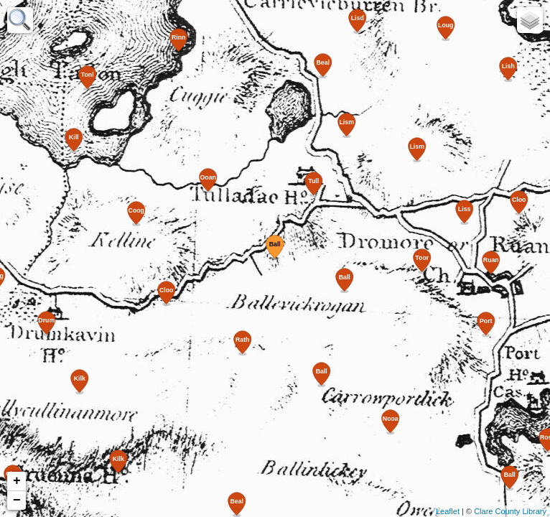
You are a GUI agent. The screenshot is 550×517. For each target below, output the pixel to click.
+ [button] (17, 481)
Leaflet (448, 511)
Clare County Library (510, 511)
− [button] (17, 500)
